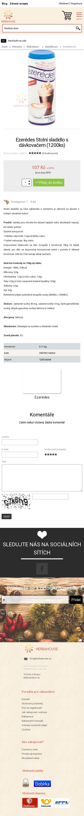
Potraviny (17, 46)
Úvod (4, 46)
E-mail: (5, 449)
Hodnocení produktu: (56, 449)
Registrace (76, 3)
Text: (4, 461)
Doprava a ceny (30, 749)
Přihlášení (64, 3)
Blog (4, 3)
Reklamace (27, 716)
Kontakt (26, 699)
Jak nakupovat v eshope (34, 712)
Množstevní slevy (30, 758)
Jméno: (6, 437)
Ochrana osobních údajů (34, 725)
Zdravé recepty (19, 3)
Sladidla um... (52, 46)
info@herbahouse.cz (40, 658)
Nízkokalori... (33, 46)
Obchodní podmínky (32, 703)
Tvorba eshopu (32, 674)
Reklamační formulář (32, 721)
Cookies (26, 729)
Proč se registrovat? (32, 708)
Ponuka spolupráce (32, 753)
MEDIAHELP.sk (32, 677)
